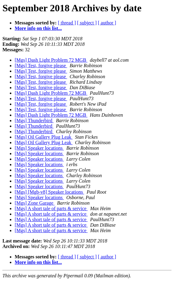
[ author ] (107, 22)
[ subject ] (87, 22)
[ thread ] (67, 22)
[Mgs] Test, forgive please (41, 65)
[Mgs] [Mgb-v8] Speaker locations (49, 192)
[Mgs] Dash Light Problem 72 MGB (51, 60)
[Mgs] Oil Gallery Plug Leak (44, 137)
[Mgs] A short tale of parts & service (51, 208)
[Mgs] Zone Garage (35, 203)
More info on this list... (38, 28)
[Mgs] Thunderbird (34, 120)
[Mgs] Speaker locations (39, 148)
